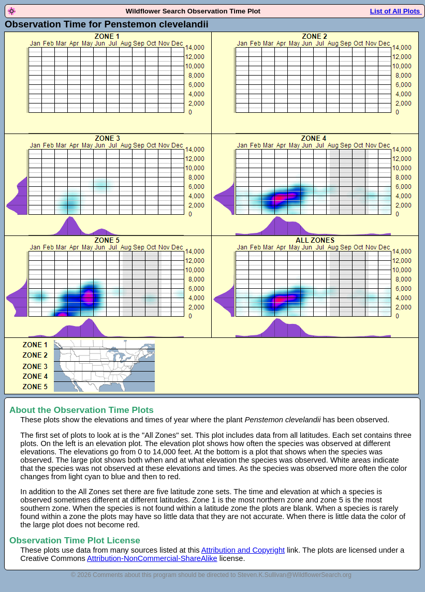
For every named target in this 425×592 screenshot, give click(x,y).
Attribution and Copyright (243, 550)
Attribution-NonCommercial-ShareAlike (152, 558)
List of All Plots (396, 11)
